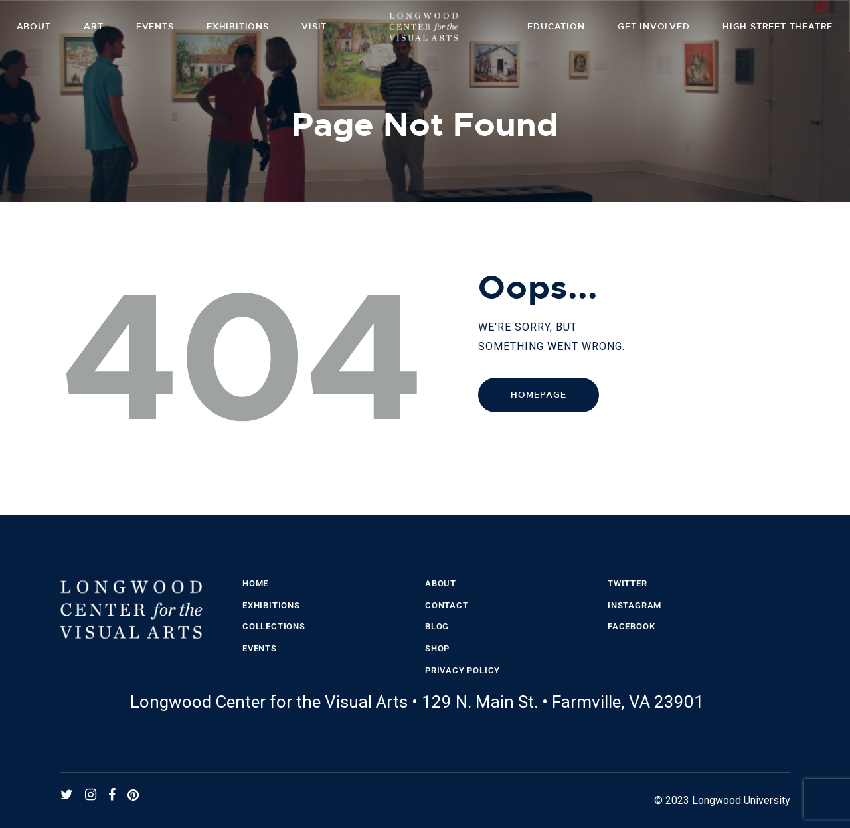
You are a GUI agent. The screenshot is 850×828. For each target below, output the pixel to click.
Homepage (538, 394)
